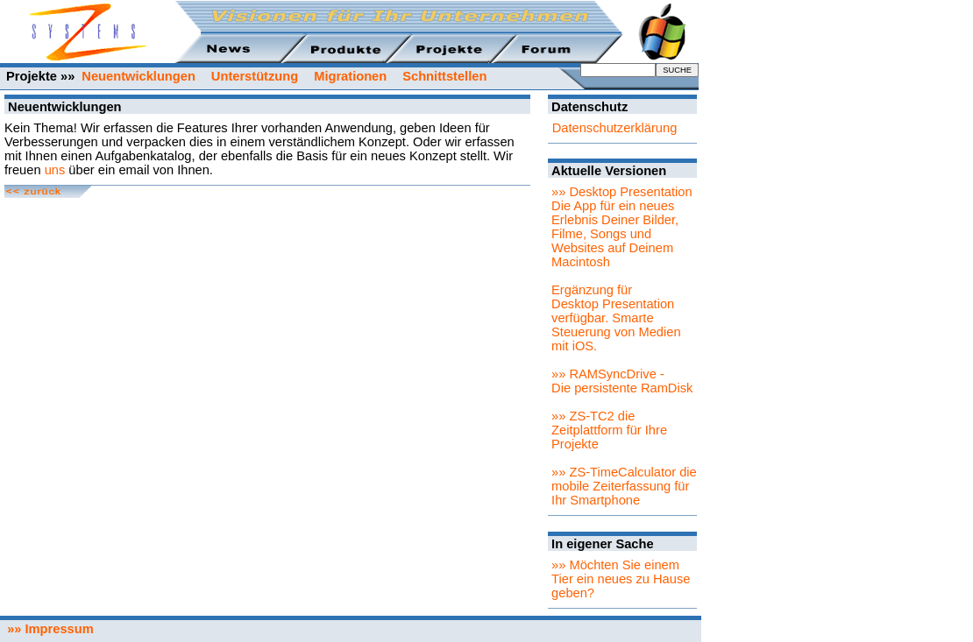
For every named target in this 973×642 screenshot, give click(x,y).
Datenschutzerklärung (615, 128)
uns (55, 170)
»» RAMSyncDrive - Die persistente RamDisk (621, 381)
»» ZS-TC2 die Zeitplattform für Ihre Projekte (609, 430)
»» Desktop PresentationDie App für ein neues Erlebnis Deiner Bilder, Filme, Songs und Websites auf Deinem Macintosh (621, 227)
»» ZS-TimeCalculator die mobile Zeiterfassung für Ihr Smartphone (624, 486)
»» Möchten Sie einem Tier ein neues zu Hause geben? (620, 579)
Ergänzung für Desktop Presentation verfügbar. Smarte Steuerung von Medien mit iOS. (615, 318)
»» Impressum (47, 629)
